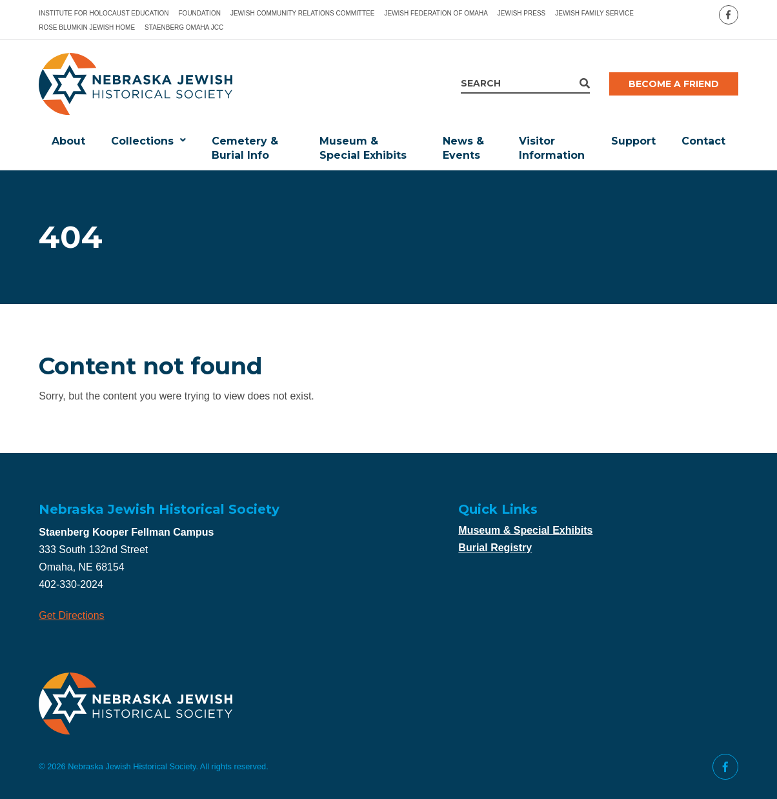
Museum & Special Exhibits (363, 148)
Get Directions (71, 615)
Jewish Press (521, 13)
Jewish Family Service (594, 13)
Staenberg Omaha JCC (184, 27)
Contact (703, 141)
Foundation (200, 13)
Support (633, 141)
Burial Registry (495, 547)
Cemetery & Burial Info (245, 148)
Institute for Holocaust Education (103, 13)
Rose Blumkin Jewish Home (87, 27)
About (68, 141)
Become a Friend (674, 84)
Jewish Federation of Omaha (435, 13)
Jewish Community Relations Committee (302, 13)
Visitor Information (552, 148)
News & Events (463, 148)
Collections (142, 141)
